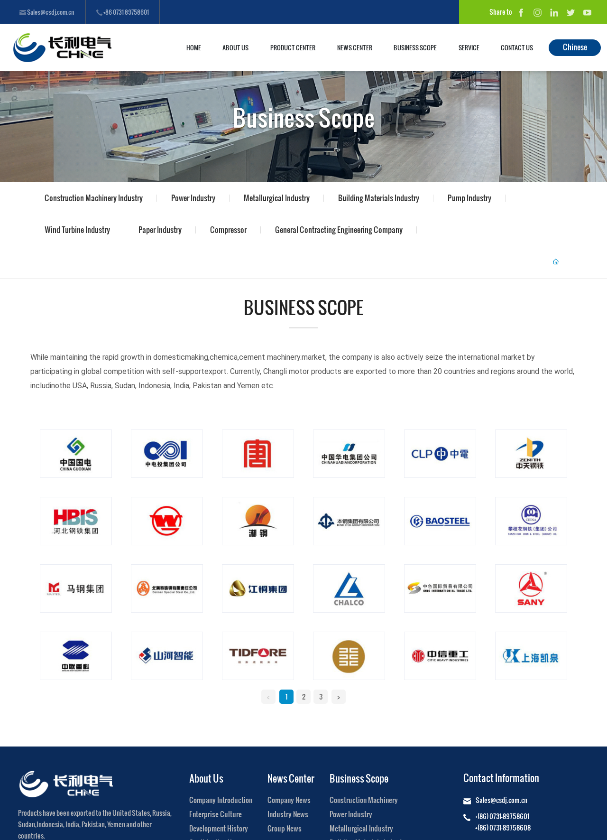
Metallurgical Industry (277, 197)
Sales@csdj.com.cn (46, 12)
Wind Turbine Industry (77, 229)
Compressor (228, 229)
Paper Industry (160, 229)
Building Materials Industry (378, 197)
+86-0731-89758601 (122, 12)
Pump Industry (469, 197)
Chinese (575, 46)
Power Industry (193, 197)
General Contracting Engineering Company (339, 229)
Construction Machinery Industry (94, 197)
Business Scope (304, 117)
